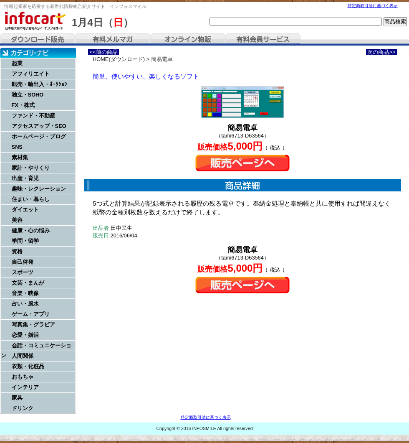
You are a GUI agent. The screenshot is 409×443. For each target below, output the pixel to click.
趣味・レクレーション (39, 189)
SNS (17, 147)
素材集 (20, 157)
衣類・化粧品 (28, 366)
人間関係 (22, 356)
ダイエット (25, 209)
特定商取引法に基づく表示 (373, 5)
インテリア (25, 387)
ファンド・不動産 (33, 115)
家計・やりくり (31, 168)
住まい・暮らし (31, 199)
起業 (17, 63)
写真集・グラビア (33, 324)
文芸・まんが (28, 283)
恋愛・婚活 (25, 335)
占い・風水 (25, 303)
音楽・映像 (25, 293)
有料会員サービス (262, 39)
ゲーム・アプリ (31, 314)
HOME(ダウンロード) (119, 59)
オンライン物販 (187, 39)
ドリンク (22, 408)
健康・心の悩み (31, 230)
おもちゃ (22, 377)
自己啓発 (22, 262)
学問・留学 (25, 241)
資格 (17, 251)
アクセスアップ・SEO (39, 126)
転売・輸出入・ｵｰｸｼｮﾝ (39, 84)
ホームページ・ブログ (39, 136)
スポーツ (22, 272)
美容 (17, 220)
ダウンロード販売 (37, 39)
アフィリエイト (31, 74)
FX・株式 (23, 105)
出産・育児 (25, 178)
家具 (17, 398)
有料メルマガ (112, 39)
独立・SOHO (28, 95)
